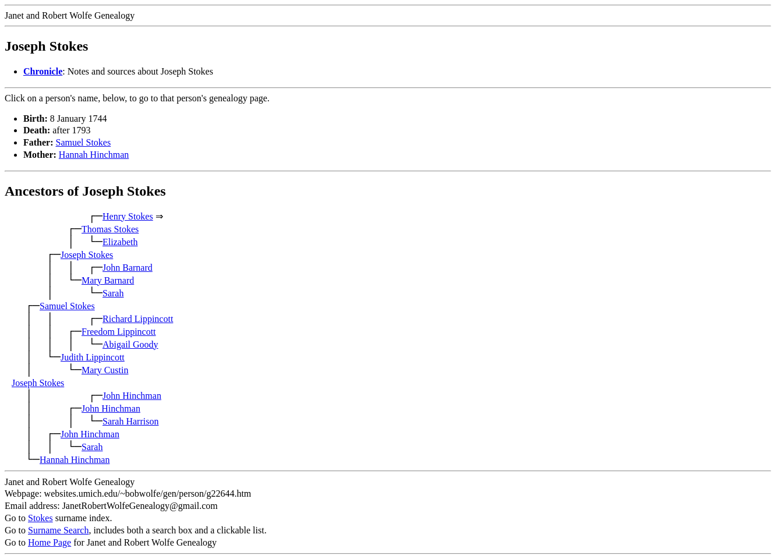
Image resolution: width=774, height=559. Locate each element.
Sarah (113, 293)
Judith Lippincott (93, 357)
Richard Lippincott (138, 319)
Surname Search (58, 530)
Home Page (49, 542)
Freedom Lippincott (119, 332)
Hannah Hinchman (94, 155)
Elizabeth (120, 242)
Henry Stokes (128, 216)
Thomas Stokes (110, 229)
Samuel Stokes (83, 142)
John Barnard (128, 268)
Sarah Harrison (130, 421)
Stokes (40, 518)
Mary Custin (105, 370)
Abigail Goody (130, 344)
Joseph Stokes (87, 255)
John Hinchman (132, 396)
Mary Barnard (108, 280)
